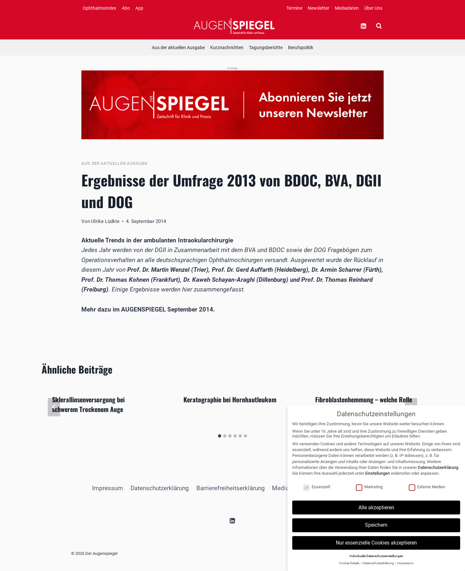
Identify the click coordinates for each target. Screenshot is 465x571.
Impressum (107, 488)
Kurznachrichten (226, 47)
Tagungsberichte (266, 47)
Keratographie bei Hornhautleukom (229, 399)
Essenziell (316, 491)
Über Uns (373, 8)
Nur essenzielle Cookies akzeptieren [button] (376, 548)
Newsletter (318, 8)
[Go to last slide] (54, 407)
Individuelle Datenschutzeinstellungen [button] (376, 560)
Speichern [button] (376, 530)
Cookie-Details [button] (349, 568)
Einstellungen (377, 478)
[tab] (219, 436)
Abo (126, 8)
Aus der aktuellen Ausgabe (178, 47)
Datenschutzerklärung (159, 488)
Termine (294, 8)
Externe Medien (427, 491)
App (139, 8)
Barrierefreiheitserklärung (230, 488)
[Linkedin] (363, 26)
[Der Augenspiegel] (234, 26)
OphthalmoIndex (99, 8)
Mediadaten (347, 8)
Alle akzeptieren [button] (376, 512)
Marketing (369, 491)
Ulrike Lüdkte (105, 221)
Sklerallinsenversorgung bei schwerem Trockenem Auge (88, 404)
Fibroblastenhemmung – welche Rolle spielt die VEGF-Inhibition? (363, 404)
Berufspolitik (300, 47)
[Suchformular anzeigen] (379, 26)
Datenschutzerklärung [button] (379, 568)
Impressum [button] (405, 568)
